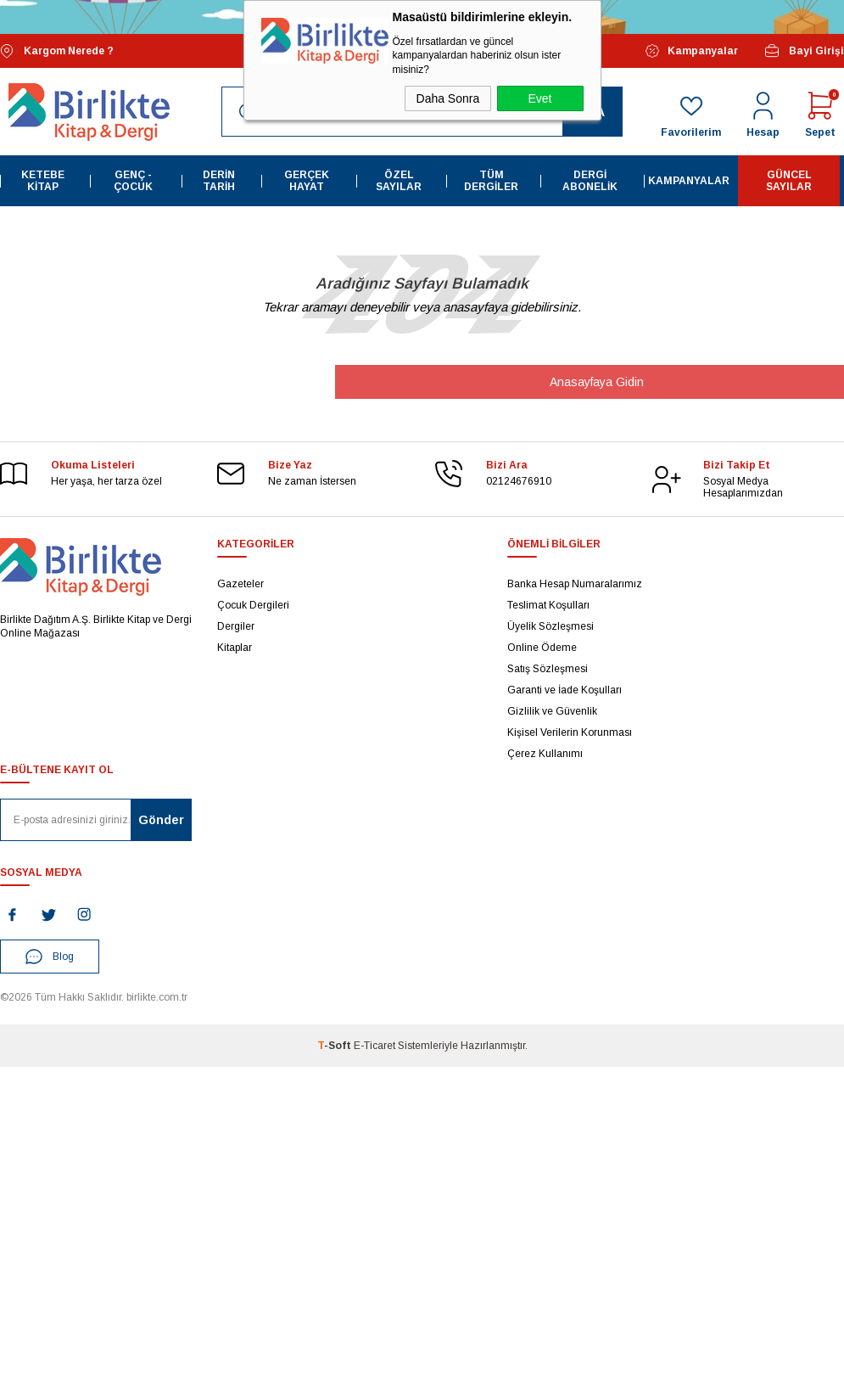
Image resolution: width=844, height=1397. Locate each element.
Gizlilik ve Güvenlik (552, 711)
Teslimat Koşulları (548, 605)
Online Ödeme (542, 648)
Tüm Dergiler (491, 181)
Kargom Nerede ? (57, 51)
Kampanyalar (692, 51)
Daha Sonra (448, 98)
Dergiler (235, 626)
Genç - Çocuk (133, 181)
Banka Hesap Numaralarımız (574, 584)
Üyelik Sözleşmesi (550, 626)
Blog (49, 956)
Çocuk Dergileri (253, 605)
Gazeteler (240, 584)
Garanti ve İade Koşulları (564, 690)
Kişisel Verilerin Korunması (569, 732)
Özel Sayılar (399, 181)
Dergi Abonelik (590, 181)
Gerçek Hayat (306, 181)
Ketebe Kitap (42, 181)
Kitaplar (234, 648)
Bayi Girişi (803, 50)
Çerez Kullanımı (545, 754)
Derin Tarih (219, 181)
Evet (539, 98)
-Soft (335, 1046)
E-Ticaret (374, 1046)
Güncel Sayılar (789, 181)
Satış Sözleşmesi (547, 669)
